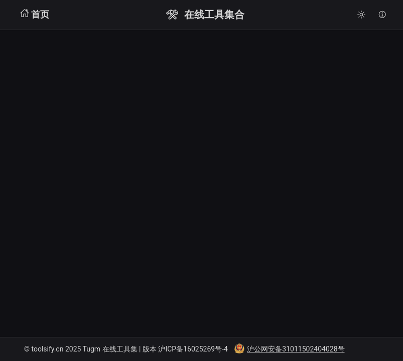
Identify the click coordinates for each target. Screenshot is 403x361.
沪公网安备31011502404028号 (295, 349)
